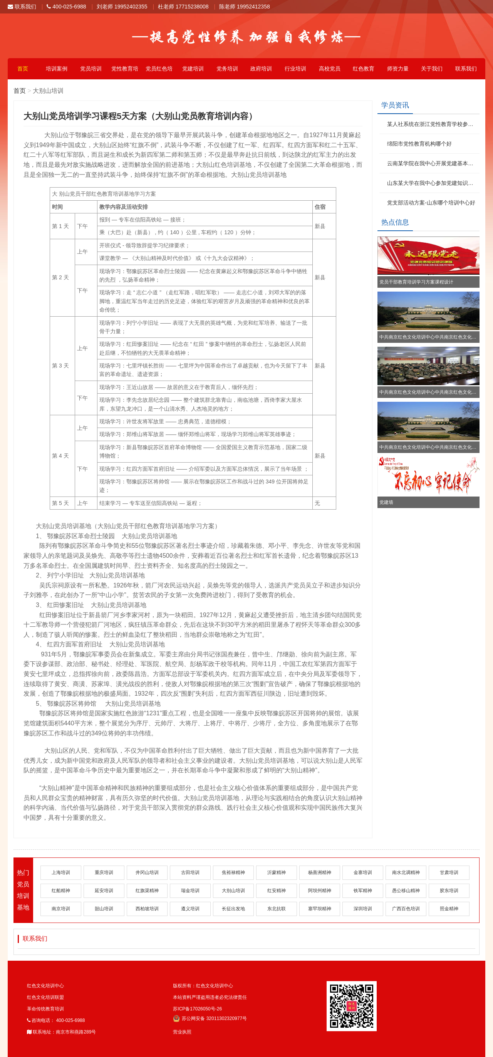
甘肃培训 (449, 872)
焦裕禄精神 (233, 872)
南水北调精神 (406, 872)
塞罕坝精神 (319, 908)
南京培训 (61, 908)
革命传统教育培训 (45, 1009)
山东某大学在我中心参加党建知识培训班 (432, 183)
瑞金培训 (190, 890)
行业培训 (295, 68)
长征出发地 (233, 908)
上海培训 (61, 872)
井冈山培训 (147, 872)
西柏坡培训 (147, 908)
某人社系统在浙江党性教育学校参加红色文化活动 (432, 124)
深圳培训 (363, 908)
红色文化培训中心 (45, 985)
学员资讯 (395, 105)
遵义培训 (190, 908)
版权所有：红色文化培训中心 (203, 985)
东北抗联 (276, 908)
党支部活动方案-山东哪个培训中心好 (431, 203)
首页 (22, 68)
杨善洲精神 (319, 872)
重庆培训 (104, 872)
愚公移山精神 (406, 890)
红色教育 (363, 68)
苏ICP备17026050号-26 (197, 1009)
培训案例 (56, 68)
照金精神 (449, 908)
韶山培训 (104, 908)
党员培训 (91, 68)
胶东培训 (449, 890)
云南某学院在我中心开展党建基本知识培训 (432, 163)
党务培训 (227, 68)
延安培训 (104, 890)
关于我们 (432, 68)
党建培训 (193, 68)
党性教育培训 (124, 72)
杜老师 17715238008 (183, 6)
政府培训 (261, 68)
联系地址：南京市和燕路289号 (61, 1032)
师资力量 (398, 68)
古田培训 (190, 872)
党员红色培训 (159, 72)
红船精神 (61, 890)
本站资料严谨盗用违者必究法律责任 (210, 997)
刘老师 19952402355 (122, 6)
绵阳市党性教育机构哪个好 (419, 144)
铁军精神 (363, 890)
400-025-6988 (66, 6)
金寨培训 (363, 872)
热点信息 (395, 222)
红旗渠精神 (147, 890)
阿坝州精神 (319, 890)
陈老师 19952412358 (244, 6)
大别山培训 (233, 890)
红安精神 (276, 890)
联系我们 (22, 6)
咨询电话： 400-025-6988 (56, 1020)
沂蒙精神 (276, 872)
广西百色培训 (406, 908)
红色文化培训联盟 (45, 997)
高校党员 (329, 68)
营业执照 (182, 1032)
